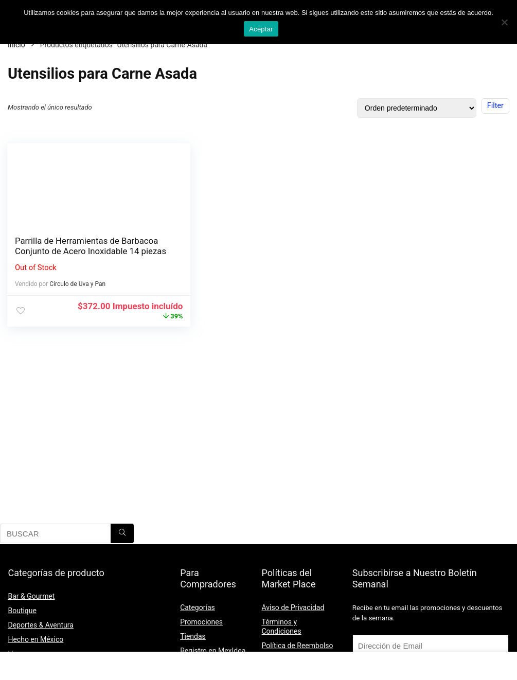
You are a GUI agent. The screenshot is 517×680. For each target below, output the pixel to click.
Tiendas (193, 636)
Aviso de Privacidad (293, 607)
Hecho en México (35, 639)
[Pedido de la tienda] (416, 108)
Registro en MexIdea (212, 651)
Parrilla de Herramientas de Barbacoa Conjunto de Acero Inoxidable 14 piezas (70, 251)
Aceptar (261, 29)
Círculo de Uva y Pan (78, 294)
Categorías (197, 607)
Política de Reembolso (297, 645)
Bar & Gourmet (31, 596)
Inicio (16, 45)
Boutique (22, 610)
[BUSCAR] (122, 533)
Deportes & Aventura (40, 625)
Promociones (201, 622)
